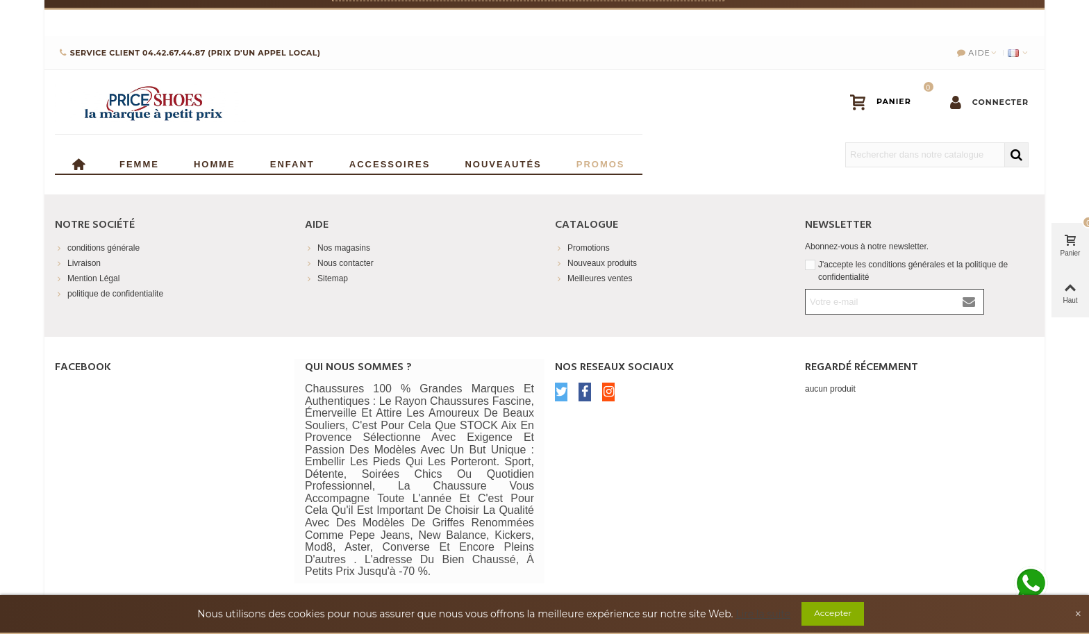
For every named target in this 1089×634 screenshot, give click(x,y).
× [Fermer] (1034, 17)
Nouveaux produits (596, 263)
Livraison (78, 263)
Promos (600, 163)
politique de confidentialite (109, 293)
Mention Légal (87, 278)
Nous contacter (339, 263)
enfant (292, 163)
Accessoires (390, 163)
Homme (214, 163)
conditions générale (97, 248)
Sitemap (326, 278)
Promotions (582, 248)
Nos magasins (337, 248)
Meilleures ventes (593, 278)
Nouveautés (503, 163)
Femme (139, 163)
